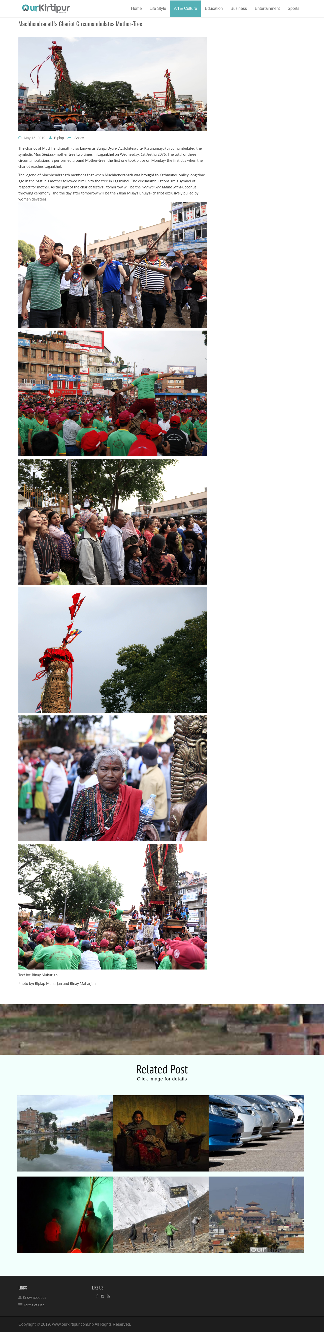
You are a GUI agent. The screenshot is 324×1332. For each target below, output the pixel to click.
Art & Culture (185, 8)
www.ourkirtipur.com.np (73, 1324)
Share (79, 138)
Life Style (158, 8)
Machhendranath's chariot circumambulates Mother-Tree (80, 23)
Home (136, 8)
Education (214, 8)
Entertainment (267, 8)
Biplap (59, 138)
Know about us (34, 1298)
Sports (293, 8)
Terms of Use (34, 1305)
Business (239, 8)
